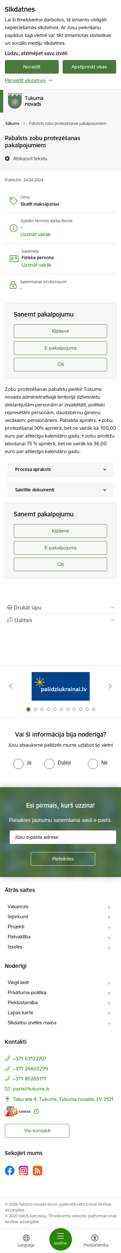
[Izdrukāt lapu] (60, 607)
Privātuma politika (27, 992)
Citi (60, 364)
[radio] (22, 762)
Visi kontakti (37, 1130)
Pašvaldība (19, 937)
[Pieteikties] (63, 859)
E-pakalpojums (61, 348)
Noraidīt (31, 67)
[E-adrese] (18, 1111)
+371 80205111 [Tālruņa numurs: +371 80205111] (29, 1079)
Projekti (16, 926)
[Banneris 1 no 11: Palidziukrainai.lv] (61, 686)
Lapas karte (20, 1012)
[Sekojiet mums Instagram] (23, 1170)
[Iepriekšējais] (10, 686)
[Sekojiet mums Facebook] (10, 1170)
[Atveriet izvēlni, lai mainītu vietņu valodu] (26, 1241)
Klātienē (60, 331)
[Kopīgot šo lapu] (60, 620)
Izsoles (15, 947)
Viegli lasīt (18, 982)
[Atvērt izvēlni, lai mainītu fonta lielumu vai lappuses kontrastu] (95, 1241)
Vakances (18, 906)
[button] (36, 234)
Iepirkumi (18, 916)
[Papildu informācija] (36, 1111)
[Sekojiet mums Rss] (37, 1170)
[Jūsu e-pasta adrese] (63, 837)
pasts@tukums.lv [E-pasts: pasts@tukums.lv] (31, 1089)
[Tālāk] (110, 686)
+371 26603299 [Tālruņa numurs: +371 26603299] (30, 1069)
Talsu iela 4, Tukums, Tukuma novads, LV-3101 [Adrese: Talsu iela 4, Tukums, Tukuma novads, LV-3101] (63, 1099)
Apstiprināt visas (89, 67)
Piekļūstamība (23, 1002)
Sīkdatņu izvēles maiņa (32, 1022)
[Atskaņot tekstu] (30, 158)
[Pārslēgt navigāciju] (60, 1239)
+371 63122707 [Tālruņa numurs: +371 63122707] (29, 1058)
